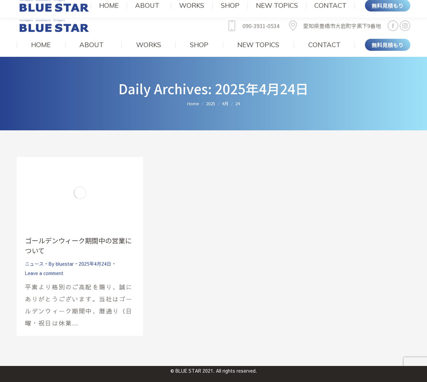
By (61, 253)
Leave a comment (44, 263)
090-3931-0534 (252, 15)
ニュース (34, 253)
